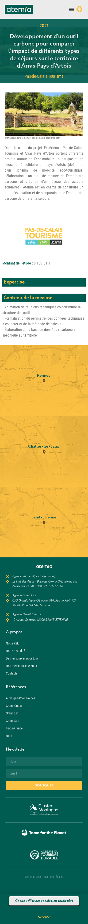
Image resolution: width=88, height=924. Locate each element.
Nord (9, 736)
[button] (72, 9)
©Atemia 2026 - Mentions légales (44, 876)
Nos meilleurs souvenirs (21, 666)
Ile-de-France (14, 728)
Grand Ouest (14, 706)
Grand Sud (12, 721)
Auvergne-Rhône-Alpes (20, 698)
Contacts (11, 673)
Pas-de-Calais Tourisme (44, 76)
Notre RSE (12, 643)
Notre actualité (15, 651)
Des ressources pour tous (22, 658)
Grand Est (12, 713)
